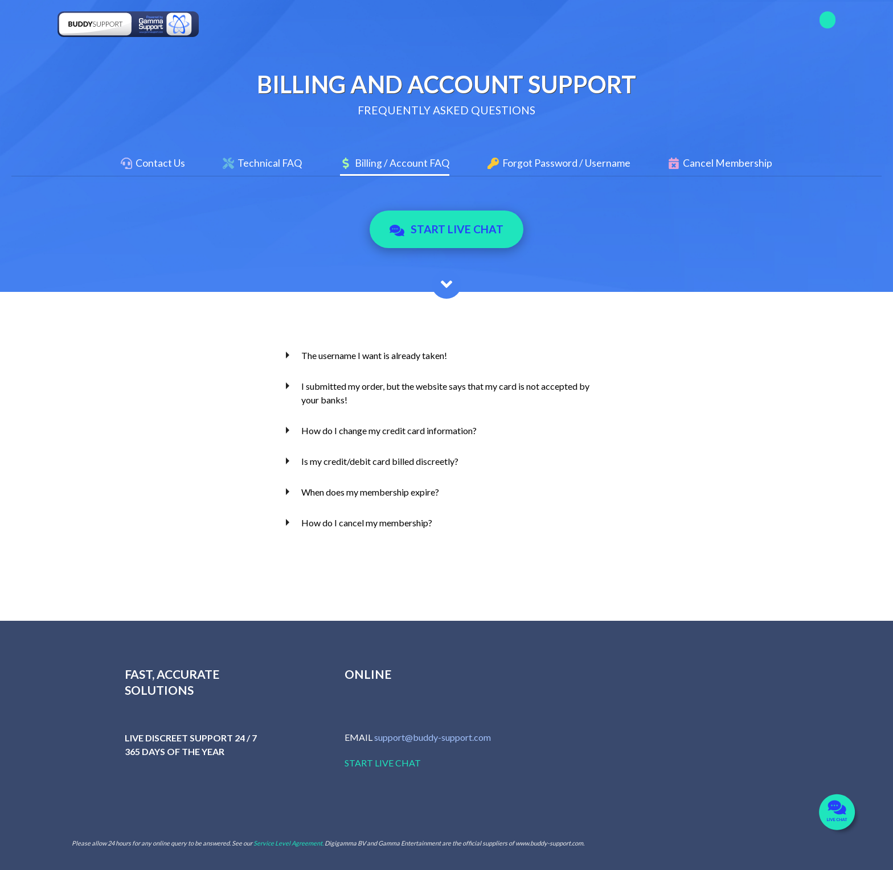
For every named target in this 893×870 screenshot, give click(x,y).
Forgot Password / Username (566, 163)
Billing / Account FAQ (402, 163)
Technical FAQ (269, 163)
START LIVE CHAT (383, 762)
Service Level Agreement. (288, 843)
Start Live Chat (447, 229)
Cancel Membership (727, 163)
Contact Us (160, 163)
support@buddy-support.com (432, 737)
